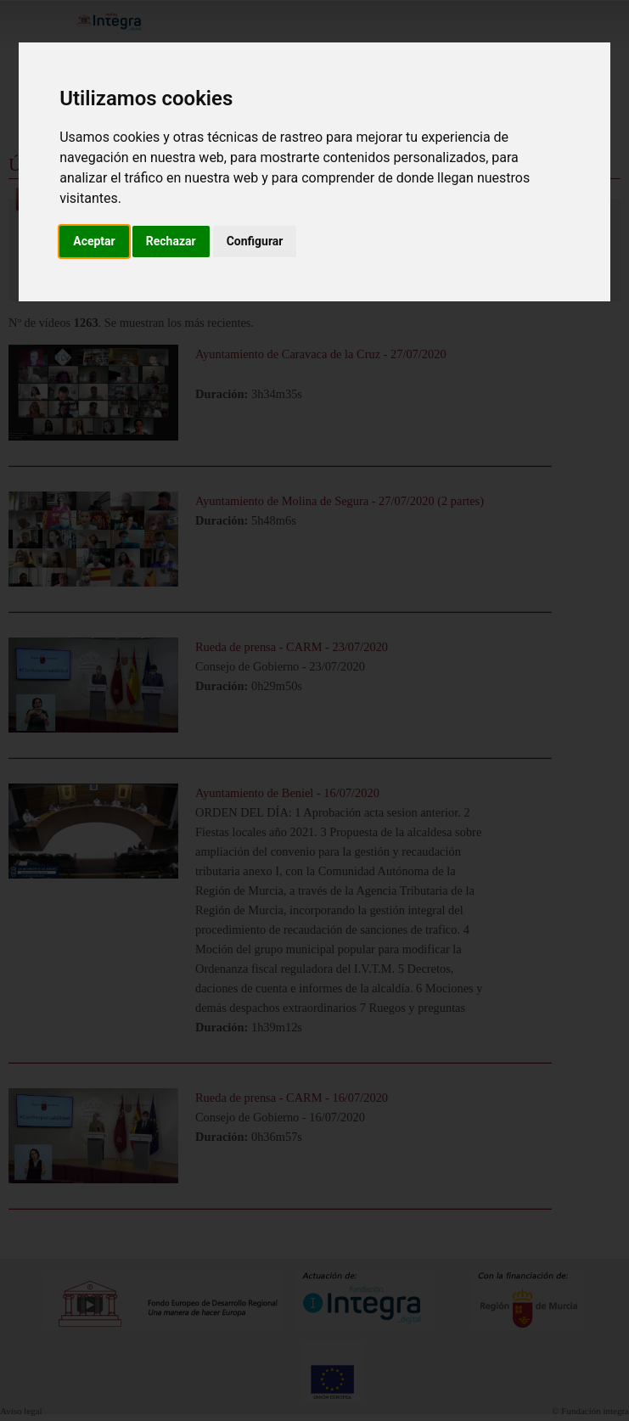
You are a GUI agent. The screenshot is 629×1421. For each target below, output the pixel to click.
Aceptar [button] (94, 241)
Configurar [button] (255, 241)
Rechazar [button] (171, 241)
